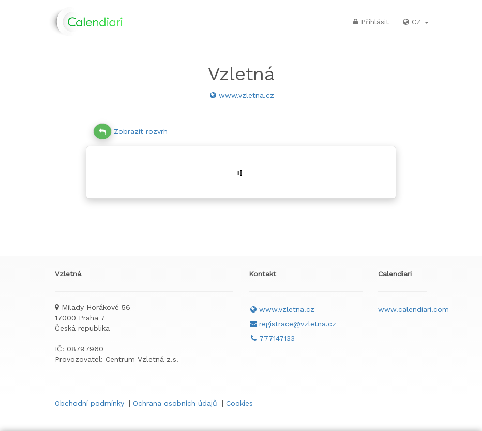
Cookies (239, 403)
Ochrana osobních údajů (175, 403)
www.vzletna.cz (241, 95)
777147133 (272, 338)
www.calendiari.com (413, 309)
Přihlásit (370, 22)
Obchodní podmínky (89, 403)
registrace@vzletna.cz (292, 324)
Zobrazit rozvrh (130, 131)
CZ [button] (415, 22)
